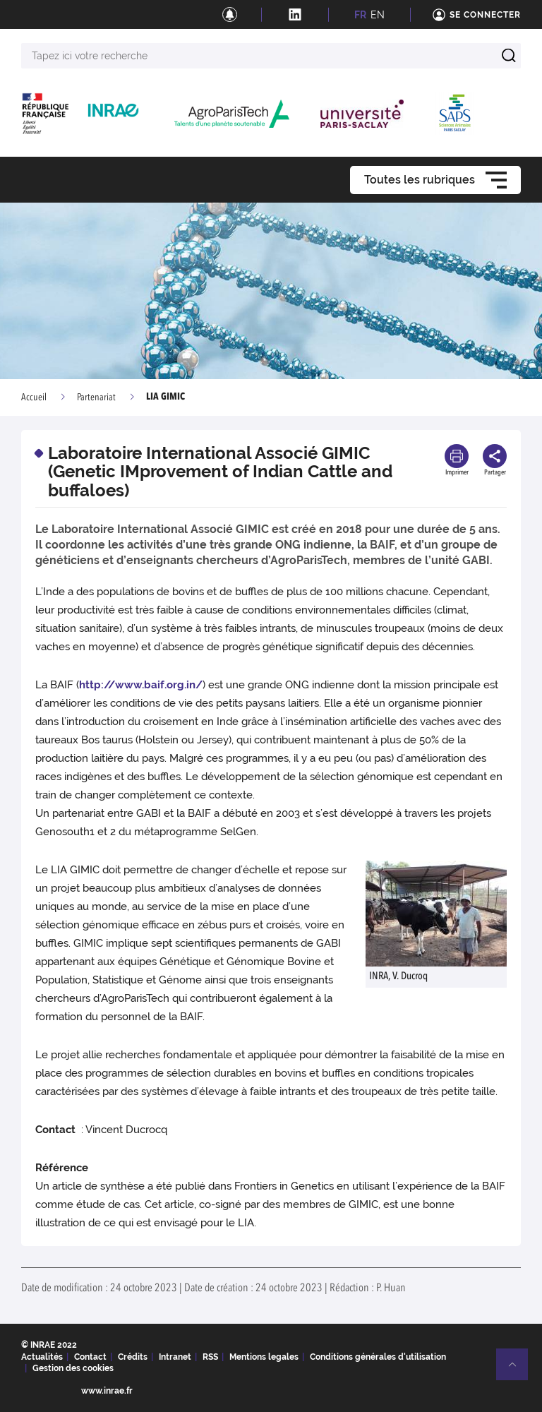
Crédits (132, 1357)
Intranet (175, 1357)
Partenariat (96, 397)
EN (378, 14)
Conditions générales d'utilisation (378, 1357)
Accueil (34, 397)
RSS (210, 1357)
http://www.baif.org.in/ (141, 684)
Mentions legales (264, 1357)
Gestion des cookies (73, 1368)
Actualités (42, 1357)
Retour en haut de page (518, 1370)
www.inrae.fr (107, 1391)
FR (360, 14)
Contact (90, 1357)
